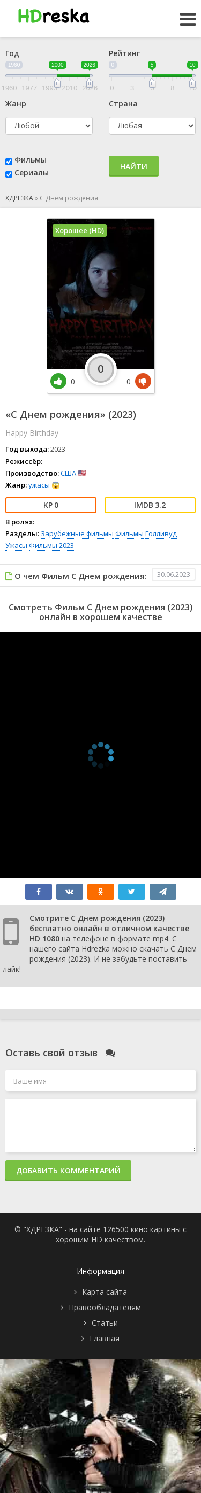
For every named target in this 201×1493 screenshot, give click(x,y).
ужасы (39, 485)
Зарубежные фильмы (77, 533)
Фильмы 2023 (51, 545)
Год (12, 53)
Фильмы (30, 159)
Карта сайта (104, 1292)
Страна (123, 103)
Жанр (15, 103)
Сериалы (31, 172)
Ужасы (16, 545)
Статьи (105, 1323)
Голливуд (161, 533)
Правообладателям (105, 1307)
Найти (133, 166)
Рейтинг (124, 53)
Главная (105, 1338)
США (68, 473)
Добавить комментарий (68, 1170)
